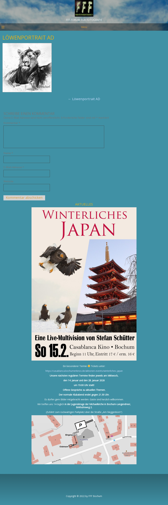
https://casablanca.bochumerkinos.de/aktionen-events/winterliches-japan (84, 370)
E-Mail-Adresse (13, 167)
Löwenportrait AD (84, 99)
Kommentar (11, 123)
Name (8, 153)
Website (8, 181)
